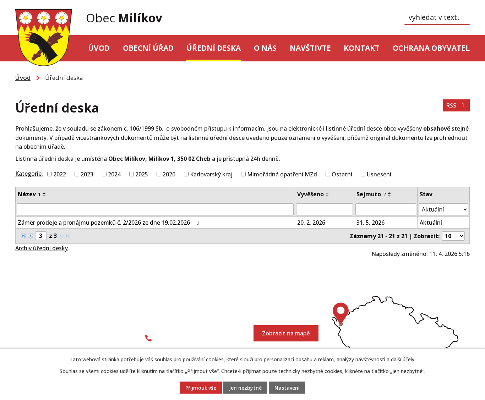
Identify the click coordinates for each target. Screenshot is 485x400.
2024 (114, 174)
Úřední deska (213, 48)
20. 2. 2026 (311, 222)
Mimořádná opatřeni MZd (282, 174)
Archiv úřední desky (41, 248)
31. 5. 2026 (370, 222)
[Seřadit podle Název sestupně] (45, 195)
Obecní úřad (148, 48)
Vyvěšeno (310, 194)
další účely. (403, 359)
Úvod (99, 48)
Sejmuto (371, 194)
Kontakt (362, 48)
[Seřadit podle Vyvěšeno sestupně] (328, 195)
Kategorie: (29, 173)
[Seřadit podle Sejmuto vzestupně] (390, 193)
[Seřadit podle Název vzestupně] (45, 193)
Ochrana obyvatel (431, 48)
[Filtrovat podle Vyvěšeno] (324, 209)
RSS (456, 105)
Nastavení (287, 387)
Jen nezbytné (245, 387)
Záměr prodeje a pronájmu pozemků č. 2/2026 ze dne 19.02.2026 (109, 222)
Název (29, 194)
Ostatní (342, 174)
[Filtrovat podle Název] (155, 209)
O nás (265, 48)
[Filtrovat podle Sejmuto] (385, 209)
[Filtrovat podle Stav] (443, 209)
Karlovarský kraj (211, 174)
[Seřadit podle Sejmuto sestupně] (390, 195)
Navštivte (310, 48)
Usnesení (379, 174)
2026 (169, 174)
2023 (87, 174)
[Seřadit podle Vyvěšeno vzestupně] (328, 193)
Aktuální (431, 222)
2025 (141, 174)
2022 (59, 174)
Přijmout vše (200, 387)
